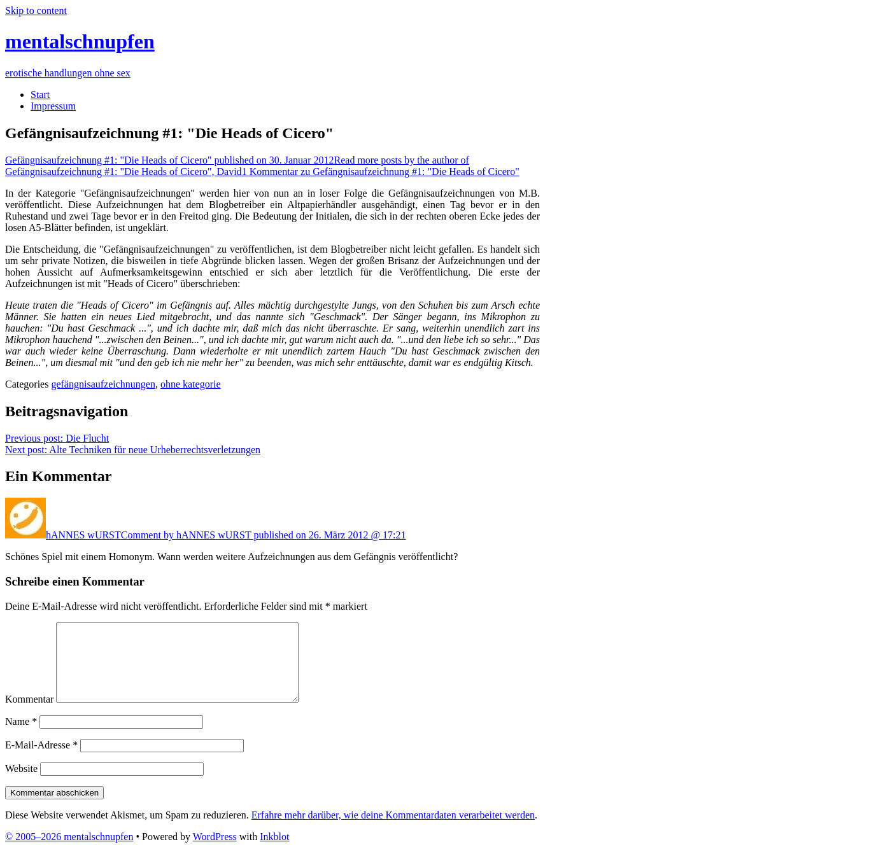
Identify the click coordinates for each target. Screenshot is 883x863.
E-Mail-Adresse (41, 760)
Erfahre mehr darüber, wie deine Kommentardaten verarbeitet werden (393, 830)
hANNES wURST (83, 535)
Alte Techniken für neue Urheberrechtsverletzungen (132, 449)
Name (21, 736)
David (237, 166)
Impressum (53, 106)
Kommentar (29, 714)
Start (40, 94)
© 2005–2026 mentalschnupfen (69, 851)
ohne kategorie (190, 384)
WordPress (215, 851)
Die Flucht (57, 438)
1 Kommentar (380, 171)
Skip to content (36, 10)
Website (21, 783)
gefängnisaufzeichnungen (103, 384)
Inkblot (274, 851)
